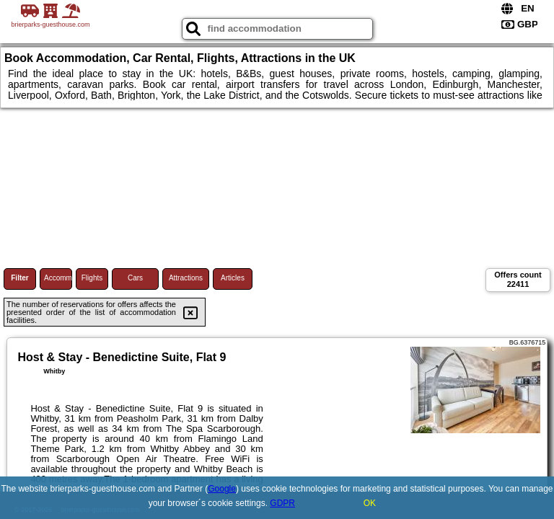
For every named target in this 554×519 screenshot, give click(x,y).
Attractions (186, 278)
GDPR (282, 503)
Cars (135, 278)
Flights (92, 278)
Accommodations (58, 278)
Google (222, 489)
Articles (233, 278)
